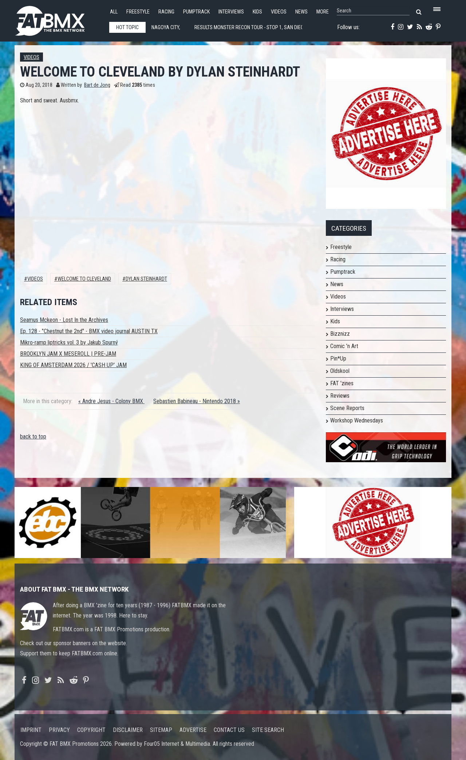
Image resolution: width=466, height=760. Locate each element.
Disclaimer (128, 729)
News (301, 12)
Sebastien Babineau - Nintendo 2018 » (196, 401)
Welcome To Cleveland (84, 279)
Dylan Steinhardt (146, 279)
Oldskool (340, 370)
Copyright (91, 729)
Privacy (59, 729)
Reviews (340, 395)
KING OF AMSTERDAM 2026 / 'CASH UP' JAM (73, 365)
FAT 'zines (342, 383)
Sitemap (161, 729)
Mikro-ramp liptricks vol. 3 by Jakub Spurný (69, 342)
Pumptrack (196, 12)
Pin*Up (338, 358)
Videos (279, 12)
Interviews (231, 12)
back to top (33, 436)
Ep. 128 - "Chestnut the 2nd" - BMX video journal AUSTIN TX (89, 331)
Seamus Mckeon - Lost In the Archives (64, 319)
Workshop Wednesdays (356, 420)
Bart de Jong (97, 85)
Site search (268, 729)
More (322, 12)
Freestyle (138, 12)
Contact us (229, 729)
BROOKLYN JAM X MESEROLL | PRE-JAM (68, 353)
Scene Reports (347, 408)
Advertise (192, 729)
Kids (257, 12)
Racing (166, 12)
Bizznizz (340, 333)
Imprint (31, 729)
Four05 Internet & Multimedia (177, 743)
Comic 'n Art (344, 346)
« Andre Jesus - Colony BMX (111, 401)
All (114, 12)
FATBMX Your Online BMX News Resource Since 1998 (58, 19)
